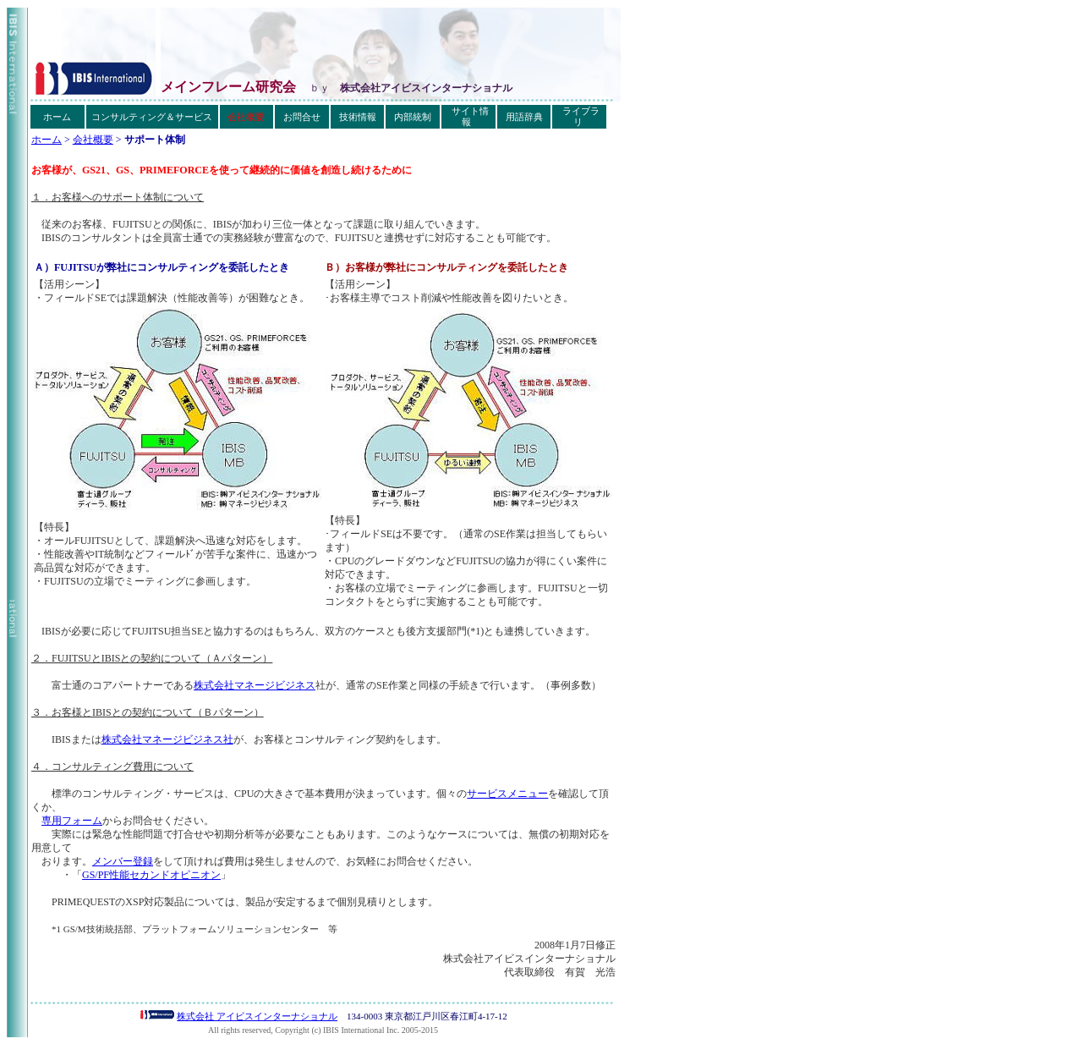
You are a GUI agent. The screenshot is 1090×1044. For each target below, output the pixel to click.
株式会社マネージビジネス (254, 685)
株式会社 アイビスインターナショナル (257, 1016)
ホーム (46, 140)
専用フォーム (71, 821)
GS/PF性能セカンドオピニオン (151, 875)
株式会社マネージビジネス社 (167, 739)
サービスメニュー (507, 793)
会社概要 (93, 140)
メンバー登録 (122, 861)
